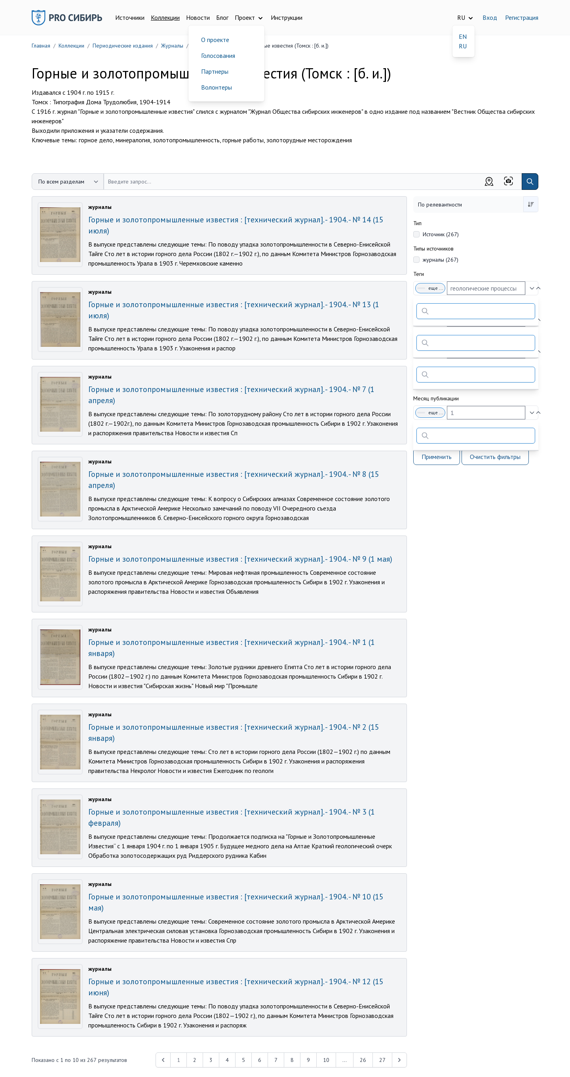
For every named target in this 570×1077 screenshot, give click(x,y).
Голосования (218, 55)
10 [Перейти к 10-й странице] (326, 1060)
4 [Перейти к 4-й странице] (227, 1060)
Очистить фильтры (495, 457)
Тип (417, 223)
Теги (418, 273)
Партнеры (214, 71)
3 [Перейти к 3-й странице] (211, 1060)
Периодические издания (123, 45)
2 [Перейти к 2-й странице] (194, 1060)
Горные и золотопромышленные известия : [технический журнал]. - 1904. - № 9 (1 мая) (240, 559)
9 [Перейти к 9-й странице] (308, 1060)
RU (463, 46)
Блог (222, 17)
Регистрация (521, 17)
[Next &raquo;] (399, 1059)
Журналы (172, 45)
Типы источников (433, 248)
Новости (198, 17)
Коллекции (165, 17)
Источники (129, 17)
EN (463, 36)
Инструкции (286, 17)
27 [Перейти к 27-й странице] (382, 1060)
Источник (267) (441, 234)
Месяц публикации (436, 398)
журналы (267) (440, 259)
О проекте (215, 40)
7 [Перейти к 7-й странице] (275, 1060)
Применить (437, 457)
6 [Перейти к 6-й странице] (259, 1060)
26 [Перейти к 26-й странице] (363, 1060)
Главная (41, 45)
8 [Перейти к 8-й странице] (292, 1060)
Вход (490, 17)
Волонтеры (216, 87)
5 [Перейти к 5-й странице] (243, 1060)
